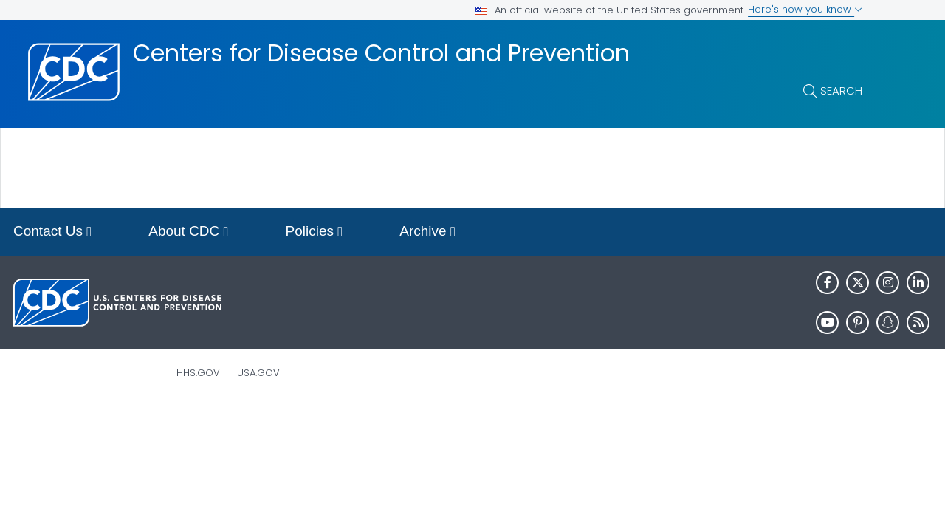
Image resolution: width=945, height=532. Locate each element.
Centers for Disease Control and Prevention (381, 53)
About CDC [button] (188, 232)
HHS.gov (198, 373)
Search (841, 90)
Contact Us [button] (52, 232)
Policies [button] (314, 232)
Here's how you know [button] (805, 9)
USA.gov (258, 373)
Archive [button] (427, 232)
